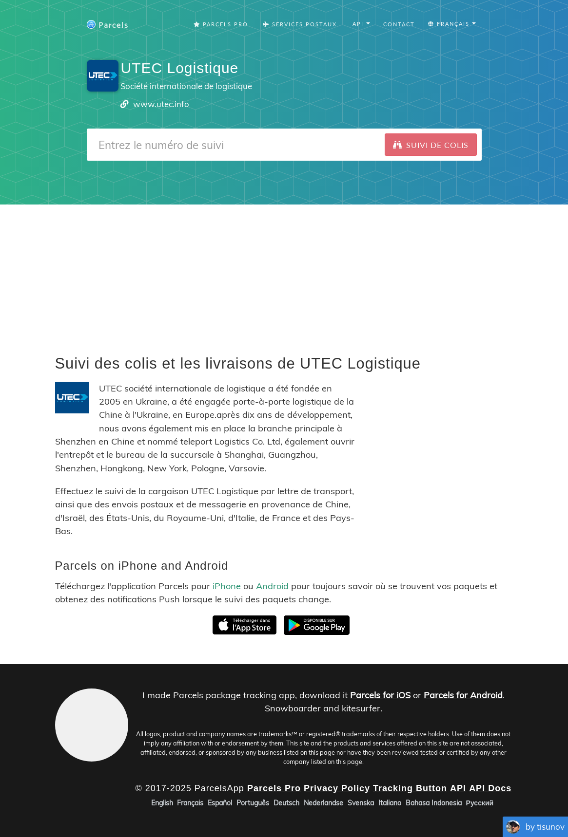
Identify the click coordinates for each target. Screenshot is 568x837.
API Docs (490, 788)
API (458, 788)
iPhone (227, 586)
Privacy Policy (337, 788)
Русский (480, 803)
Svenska (361, 803)
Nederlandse (323, 803)
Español (220, 803)
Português (252, 803)
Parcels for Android (463, 695)
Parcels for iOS (380, 695)
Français (190, 803)
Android (272, 586)
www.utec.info (161, 104)
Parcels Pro (221, 24)
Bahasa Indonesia (434, 803)
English (162, 803)
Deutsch (286, 803)
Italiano (389, 803)
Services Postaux (300, 24)
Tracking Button (410, 788)
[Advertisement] (284, 273)
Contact (399, 24)
